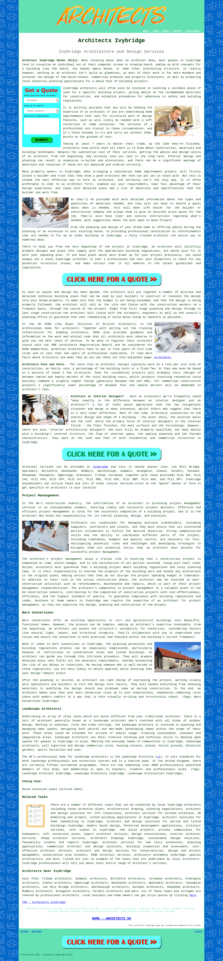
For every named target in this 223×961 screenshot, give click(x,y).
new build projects (137, 829)
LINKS (155, 31)
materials (103, 203)
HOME (145, 31)
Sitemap (24, 931)
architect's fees (35, 389)
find (34, 878)
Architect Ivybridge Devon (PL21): (50, 60)
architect (138, 60)
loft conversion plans (61, 834)
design (196, 296)
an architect (95, 111)
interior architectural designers (77, 429)
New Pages (37, 931)
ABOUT (166, 31)
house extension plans (86, 809)
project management (54, 511)
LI (158, 756)
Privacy (198, 931)
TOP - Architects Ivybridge (44, 902)
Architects (162, 357)
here (192, 895)
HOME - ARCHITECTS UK (111, 918)
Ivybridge (100, 466)
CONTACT (177, 31)
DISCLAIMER (192, 31)
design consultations (148, 834)
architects (88, 88)
